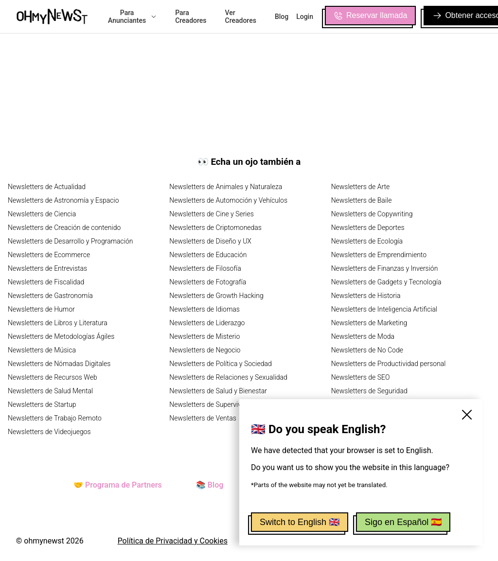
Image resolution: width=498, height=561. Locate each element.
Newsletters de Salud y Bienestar (218, 391)
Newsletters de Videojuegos (49, 432)
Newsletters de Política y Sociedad (220, 364)
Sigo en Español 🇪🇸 (403, 522)
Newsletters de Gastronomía (50, 295)
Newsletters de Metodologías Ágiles (61, 336)
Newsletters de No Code (367, 350)
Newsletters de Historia (366, 295)
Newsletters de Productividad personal (388, 364)
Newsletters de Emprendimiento (379, 255)
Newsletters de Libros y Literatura (57, 323)
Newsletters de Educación (208, 255)
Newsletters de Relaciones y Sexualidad (228, 377)
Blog (281, 16)
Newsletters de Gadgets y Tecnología (386, 282)
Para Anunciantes (132, 16)
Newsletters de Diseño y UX (210, 241)
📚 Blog (209, 485)
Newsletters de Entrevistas (47, 268)
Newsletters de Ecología (367, 241)
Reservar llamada (370, 15)
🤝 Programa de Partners (117, 485)
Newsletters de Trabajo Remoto (55, 418)
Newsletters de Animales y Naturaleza (225, 187)
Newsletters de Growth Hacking (216, 295)
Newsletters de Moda (362, 336)
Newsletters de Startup (42, 404)
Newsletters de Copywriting (372, 214)
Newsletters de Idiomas (204, 309)
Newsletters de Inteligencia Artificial (384, 309)
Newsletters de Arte (360, 187)
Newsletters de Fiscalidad (46, 282)
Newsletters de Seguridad (369, 391)
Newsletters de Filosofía (205, 268)
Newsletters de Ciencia (42, 214)
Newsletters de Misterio (204, 336)
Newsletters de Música (42, 350)
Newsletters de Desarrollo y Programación (70, 241)
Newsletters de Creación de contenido (64, 227)
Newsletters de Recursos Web (52, 377)
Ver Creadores (240, 16)
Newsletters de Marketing (369, 323)
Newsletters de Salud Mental (50, 391)
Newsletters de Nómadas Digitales (59, 364)
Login (304, 16)
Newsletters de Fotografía (207, 282)
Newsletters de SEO (360, 377)
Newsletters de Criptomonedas (215, 227)
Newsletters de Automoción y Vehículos (228, 200)
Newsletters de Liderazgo (207, 323)
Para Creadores (190, 16)
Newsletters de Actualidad (47, 187)
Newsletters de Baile (361, 200)
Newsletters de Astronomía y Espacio (63, 200)
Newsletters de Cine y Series (211, 214)
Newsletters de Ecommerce (49, 255)
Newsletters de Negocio (204, 350)
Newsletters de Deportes (368, 227)
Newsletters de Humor (41, 309)
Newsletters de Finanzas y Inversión (384, 268)
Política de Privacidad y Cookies (173, 540)
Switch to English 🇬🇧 (299, 522)
